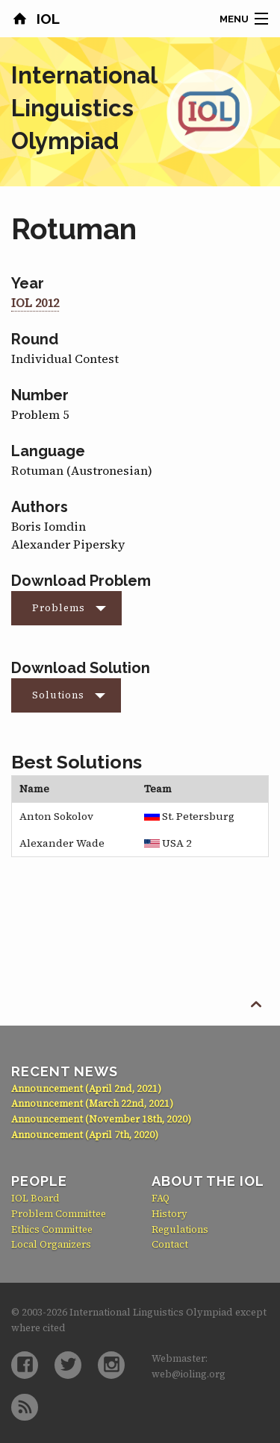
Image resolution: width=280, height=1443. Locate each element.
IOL (46, 18)
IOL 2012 (35, 302)
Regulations (180, 1229)
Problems (58, 607)
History (169, 1213)
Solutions (58, 695)
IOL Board (35, 1198)
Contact (170, 1244)
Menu (234, 19)
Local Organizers (51, 1244)
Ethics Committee (52, 1229)
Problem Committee (58, 1213)
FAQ (160, 1198)
